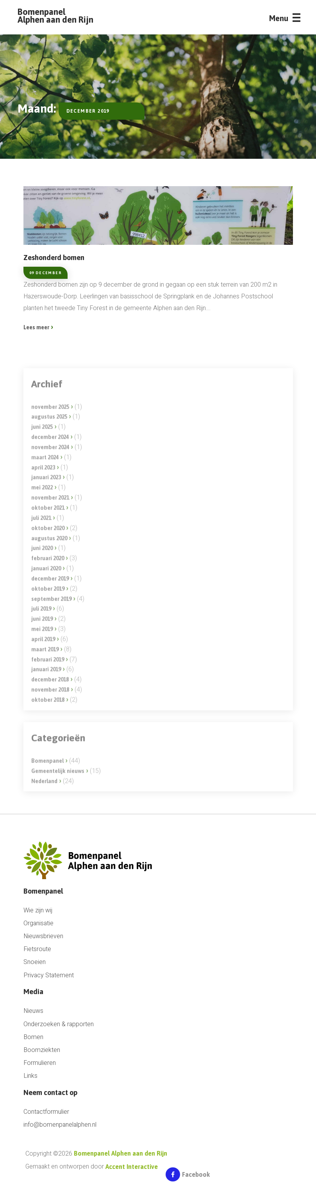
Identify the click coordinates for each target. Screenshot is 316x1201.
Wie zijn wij (37, 910)
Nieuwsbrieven (43, 936)
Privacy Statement (48, 975)
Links (30, 1076)
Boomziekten (41, 1050)
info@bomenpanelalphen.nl (59, 1124)
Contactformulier (46, 1112)
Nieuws (33, 1011)
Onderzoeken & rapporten (58, 1024)
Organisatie (38, 923)
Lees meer (36, 327)
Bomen (33, 1037)
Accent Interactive (131, 1166)
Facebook (188, 1175)
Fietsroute (37, 949)
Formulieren (39, 1063)
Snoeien (34, 962)
